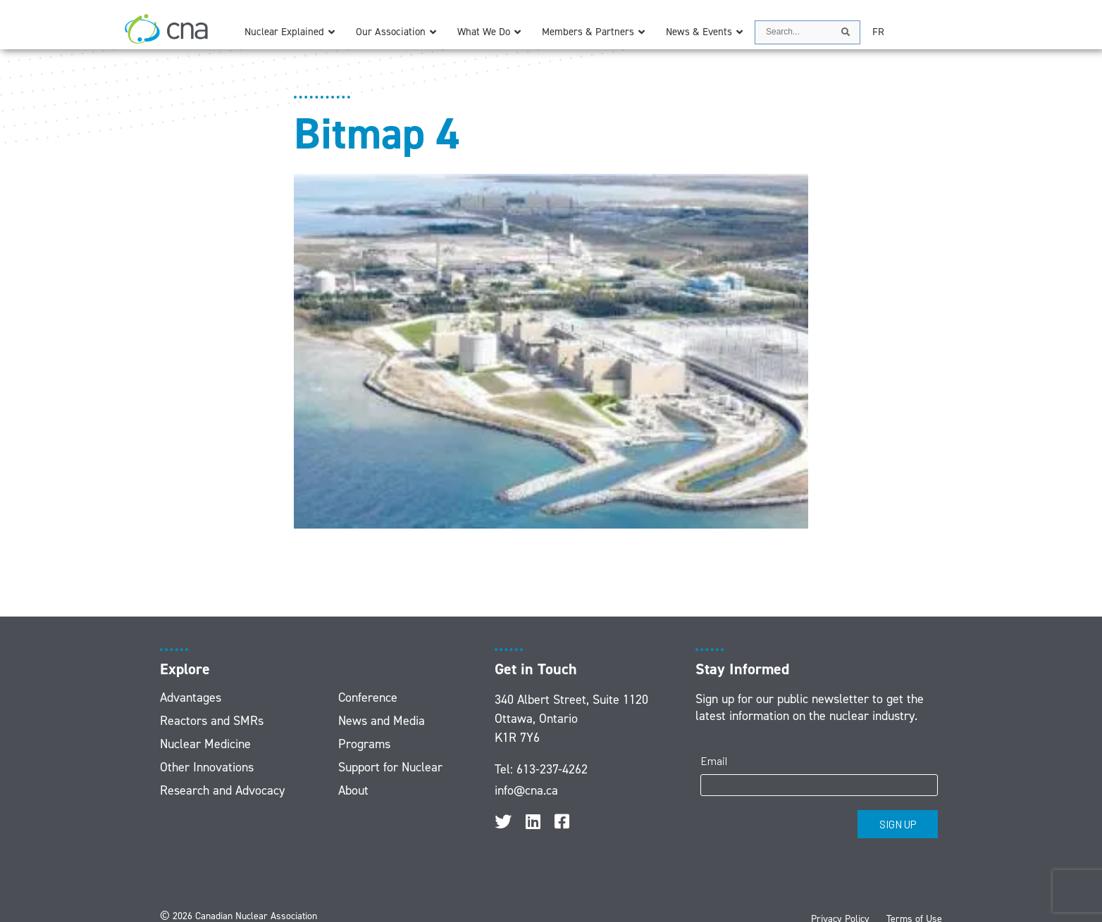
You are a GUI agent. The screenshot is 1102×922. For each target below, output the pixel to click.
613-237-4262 (552, 769)
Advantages (190, 697)
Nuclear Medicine (205, 744)
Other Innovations (207, 767)
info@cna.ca (526, 790)
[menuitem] (878, 32)
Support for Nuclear (390, 767)
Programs (364, 744)
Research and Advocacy (222, 790)
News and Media (381, 721)
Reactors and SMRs (212, 721)
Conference (367, 697)
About (353, 790)
